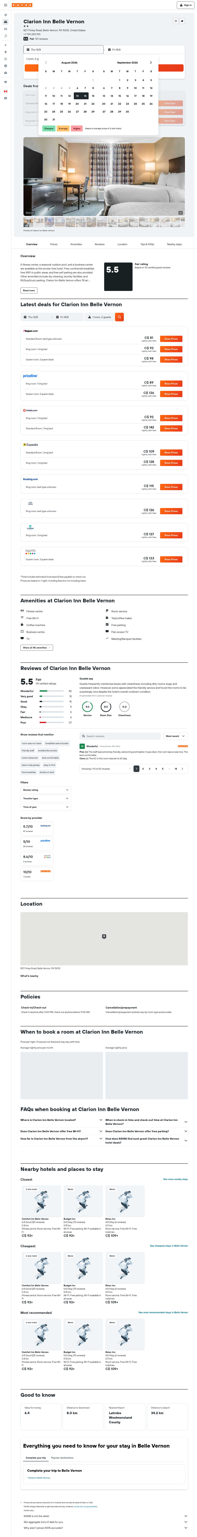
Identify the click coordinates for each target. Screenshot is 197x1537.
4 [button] (61, 88)
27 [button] (77, 111)
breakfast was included (56, 743)
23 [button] (45, 111)
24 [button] (53, 111)
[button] (5, 5)
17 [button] (53, 103)
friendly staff (28, 750)
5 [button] (69, 88)
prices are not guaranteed (85, 1506)
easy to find (49, 764)
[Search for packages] (5, 35)
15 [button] (93, 95)
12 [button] (69, 95)
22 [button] (93, 103)
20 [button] (77, 103)
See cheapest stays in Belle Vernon (169, 1245)
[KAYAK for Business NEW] (5, 72)
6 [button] (77, 88)
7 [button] (85, 88)
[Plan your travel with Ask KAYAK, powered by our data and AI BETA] (5, 45)
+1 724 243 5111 (31, 34)
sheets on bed (47, 772)
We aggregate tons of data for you (106, 1522)
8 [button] (93, 88)
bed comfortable (50, 757)
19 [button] (69, 103)
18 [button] (61, 103)
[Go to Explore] (5, 52)
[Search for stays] (5, 22)
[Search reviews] (122, 736)
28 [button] (85, 111)
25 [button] (61, 111)
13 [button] (77, 95)
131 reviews (41, 38)
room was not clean (31, 743)
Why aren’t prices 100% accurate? (106, 1528)
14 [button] (85, 95)
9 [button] (46, 95)
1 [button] (119, 80)
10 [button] (53, 95)
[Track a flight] (5, 59)
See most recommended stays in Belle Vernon (163, 1312)
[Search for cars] (5, 29)
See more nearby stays (175, 1179)
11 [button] (61, 95)
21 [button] (85, 103)
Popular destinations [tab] (62, 1457)
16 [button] (46, 103)
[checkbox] (37, 829)
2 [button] (46, 88)
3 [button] (53, 88)
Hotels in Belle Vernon (39, 1477)
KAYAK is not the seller (106, 1516)
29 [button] (93, 111)
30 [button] (45, 119)
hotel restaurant (30, 757)
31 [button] (53, 119)
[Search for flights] (5, 15)
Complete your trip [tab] (36, 1457)
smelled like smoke (47, 750)
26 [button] (69, 111)
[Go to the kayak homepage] (22, 5)
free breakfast (29, 772)
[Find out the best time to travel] (5, 66)
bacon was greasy (31, 764)
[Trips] (5, 82)
